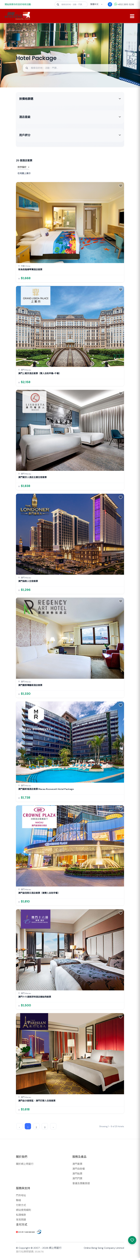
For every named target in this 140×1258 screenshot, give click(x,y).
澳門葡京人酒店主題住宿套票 (32, 477)
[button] (120, 186)
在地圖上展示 (24, 173)
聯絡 (18, 1200)
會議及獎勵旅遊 (81, 1183)
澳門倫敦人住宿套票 (28, 581)
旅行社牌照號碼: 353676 (30, 1252)
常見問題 (21, 1220)
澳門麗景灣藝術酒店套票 (30, 685)
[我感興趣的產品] (132, 1240)
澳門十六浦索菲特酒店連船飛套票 (34, 997)
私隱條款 (21, 1215)
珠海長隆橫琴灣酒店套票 (30, 270)
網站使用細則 (23, 1210)
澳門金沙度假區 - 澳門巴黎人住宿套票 (36, 1101)
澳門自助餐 (78, 1169)
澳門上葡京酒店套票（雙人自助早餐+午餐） (39, 374)
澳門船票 (77, 1174)
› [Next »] (53, 1127)
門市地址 (21, 1196)
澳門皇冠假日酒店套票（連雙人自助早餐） (39, 893)
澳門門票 (77, 1179)
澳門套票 (77, 1164)
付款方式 (21, 1205)
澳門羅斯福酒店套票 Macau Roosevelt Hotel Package (46, 789)
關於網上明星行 (25, 1164)
